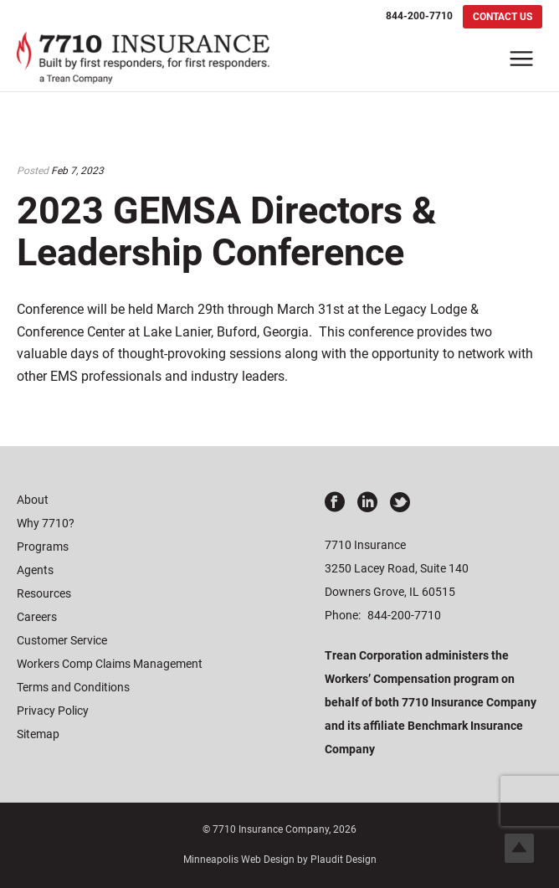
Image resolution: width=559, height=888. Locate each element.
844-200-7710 (404, 615)
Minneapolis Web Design (239, 859)
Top (519, 848)
